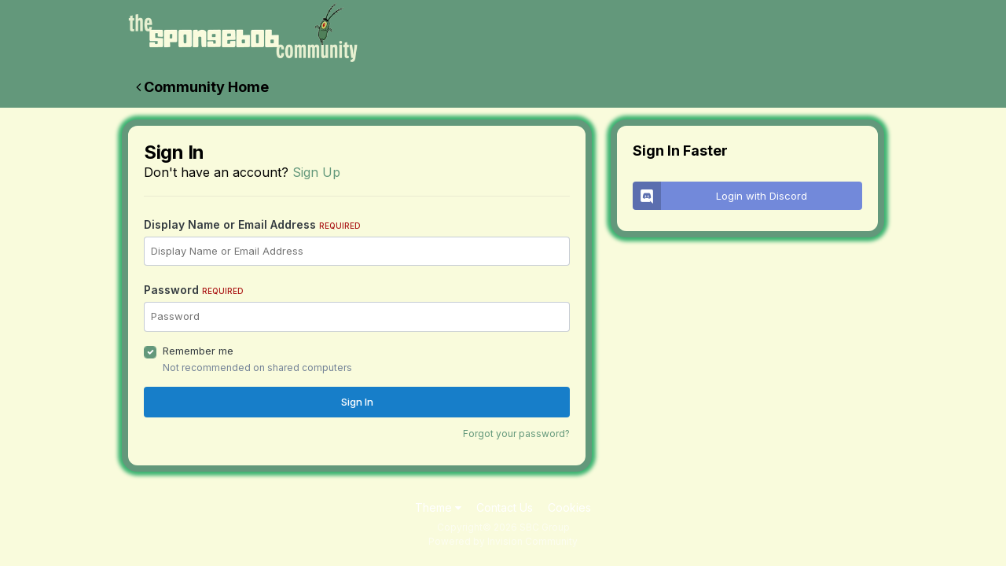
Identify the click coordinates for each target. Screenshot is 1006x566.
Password (194, 289)
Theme (438, 507)
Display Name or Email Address (252, 224)
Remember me (198, 350)
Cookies (569, 507)
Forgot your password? (516, 433)
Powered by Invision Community (503, 541)
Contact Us (504, 507)
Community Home (202, 87)
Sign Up (316, 172)
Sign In (357, 401)
